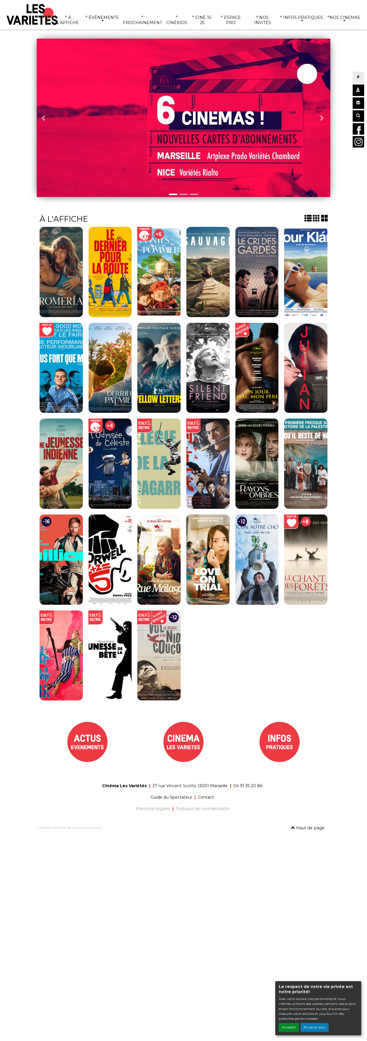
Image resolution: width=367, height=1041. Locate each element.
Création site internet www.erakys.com (69, 827)
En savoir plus (314, 1027)
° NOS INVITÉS (262, 20)
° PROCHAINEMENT (142, 20)
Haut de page (308, 827)
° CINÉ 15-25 (202, 20)
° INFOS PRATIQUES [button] (301, 17)
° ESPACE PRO (231, 20)
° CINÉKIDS (176, 20)
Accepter (289, 1027)
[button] (44, 118)
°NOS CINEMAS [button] (343, 17)
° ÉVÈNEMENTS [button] (102, 17)
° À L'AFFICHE (68, 20)
